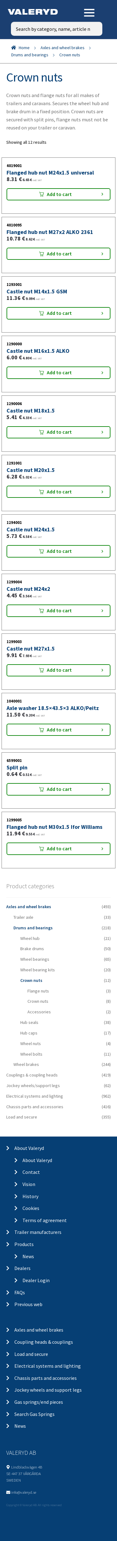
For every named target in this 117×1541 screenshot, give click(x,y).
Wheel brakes (26, 1064)
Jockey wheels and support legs (48, 1390)
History (30, 1196)
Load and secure (21, 1117)
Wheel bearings (34, 959)
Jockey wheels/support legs (33, 1085)
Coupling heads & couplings (43, 1342)
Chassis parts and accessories (34, 1106)
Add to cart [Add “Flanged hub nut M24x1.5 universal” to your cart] (59, 194)
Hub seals (29, 1022)
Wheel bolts (31, 1054)
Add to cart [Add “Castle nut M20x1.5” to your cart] (59, 491)
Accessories (39, 1012)
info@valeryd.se (23, 1492)
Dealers (22, 1268)
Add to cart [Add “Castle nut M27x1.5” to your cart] (59, 670)
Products (24, 1244)
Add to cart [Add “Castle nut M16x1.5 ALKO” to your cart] (59, 372)
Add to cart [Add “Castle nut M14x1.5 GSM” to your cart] (59, 313)
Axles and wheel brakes (63, 47)
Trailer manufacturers (37, 1232)
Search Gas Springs (34, 1414)
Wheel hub (30, 938)
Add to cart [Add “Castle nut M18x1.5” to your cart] (59, 432)
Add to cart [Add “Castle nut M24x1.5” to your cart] (59, 551)
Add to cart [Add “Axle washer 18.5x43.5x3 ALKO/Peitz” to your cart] (59, 729)
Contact (31, 1172)
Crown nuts (31, 980)
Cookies (30, 1208)
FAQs (19, 1292)
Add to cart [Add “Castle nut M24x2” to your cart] (59, 610)
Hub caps (28, 1033)
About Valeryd (29, 1148)
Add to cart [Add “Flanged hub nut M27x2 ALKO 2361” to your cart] (59, 253)
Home (24, 47)
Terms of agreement (44, 1220)
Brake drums (32, 948)
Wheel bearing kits (37, 970)
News (28, 1256)
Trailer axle (23, 917)
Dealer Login (36, 1280)
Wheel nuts (30, 1043)
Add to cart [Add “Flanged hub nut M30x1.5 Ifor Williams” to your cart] (59, 848)
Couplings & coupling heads (32, 1075)
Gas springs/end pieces (38, 1402)
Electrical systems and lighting (34, 1096)
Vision (28, 1184)
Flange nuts (38, 991)
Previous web (28, 1304)
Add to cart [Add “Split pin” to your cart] (59, 789)
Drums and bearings (29, 55)
